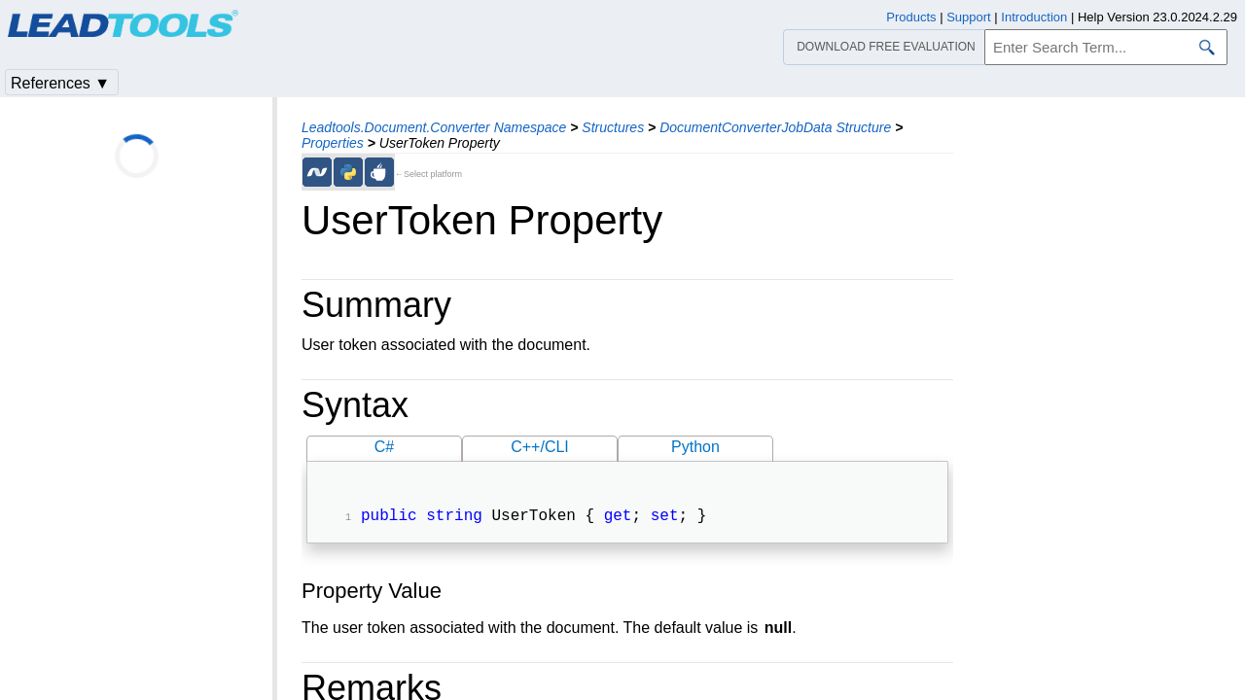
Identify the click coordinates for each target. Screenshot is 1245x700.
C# (384, 446)
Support (968, 17)
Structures (613, 127)
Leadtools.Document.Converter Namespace (434, 127)
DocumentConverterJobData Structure (775, 127)
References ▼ (60, 83)
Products (911, 17)
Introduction (1034, 17)
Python (695, 446)
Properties (333, 143)
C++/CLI (540, 446)
